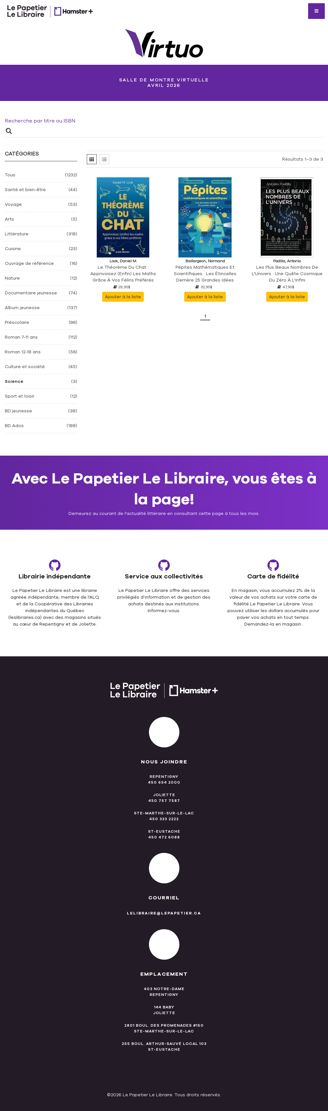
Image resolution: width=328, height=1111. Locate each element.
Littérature (17, 234)
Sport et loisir (19, 396)
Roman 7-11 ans (21, 337)
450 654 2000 (164, 782)
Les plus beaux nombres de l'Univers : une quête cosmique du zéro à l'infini (287, 273)
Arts (9, 219)
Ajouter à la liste (123, 297)
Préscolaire (17, 322)
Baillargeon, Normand (205, 261)
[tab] (92, 159)
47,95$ (285, 287)
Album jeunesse (22, 308)
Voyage (13, 204)
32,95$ (203, 287)
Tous (10, 175)
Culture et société (25, 367)
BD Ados (14, 426)
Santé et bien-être (25, 190)
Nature (12, 278)
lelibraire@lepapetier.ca (164, 913)
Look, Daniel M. (123, 261)
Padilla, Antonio (287, 261)
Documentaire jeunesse (31, 293)
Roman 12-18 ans (23, 352)
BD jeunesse (18, 411)
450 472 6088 (164, 837)
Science (14, 381)
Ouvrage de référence (29, 263)
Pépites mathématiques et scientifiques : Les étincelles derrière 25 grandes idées (205, 273)
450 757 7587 (164, 800)
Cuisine (13, 249)
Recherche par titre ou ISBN (40, 120)
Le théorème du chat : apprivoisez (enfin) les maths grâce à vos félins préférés (123, 273)
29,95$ (121, 287)
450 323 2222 (164, 818)
